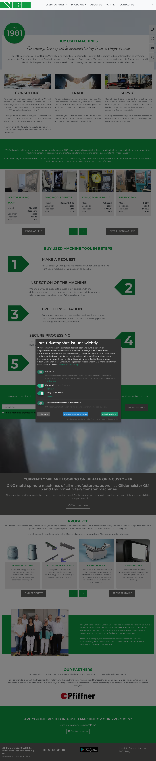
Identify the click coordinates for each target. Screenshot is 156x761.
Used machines (55, 4)
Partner (110, 4)
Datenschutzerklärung (68, 364)
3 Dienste (50, 381)
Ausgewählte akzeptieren (76, 414)
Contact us (127, 4)
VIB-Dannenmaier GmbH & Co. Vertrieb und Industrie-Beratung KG (92, 419)
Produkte (77, 4)
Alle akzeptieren (109, 414)
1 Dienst (49, 389)
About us (96, 4)
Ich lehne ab (43, 414)
